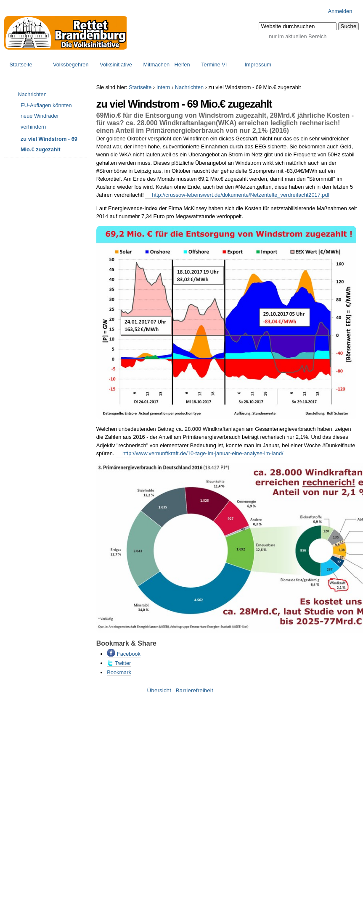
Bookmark (119, 672)
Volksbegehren (71, 64)
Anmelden (340, 11)
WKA (226, 123)
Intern (163, 87)
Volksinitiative (116, 64)
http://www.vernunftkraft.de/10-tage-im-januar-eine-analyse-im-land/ (203, 453)
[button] (348, 26)
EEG (260, 146)
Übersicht (159, 690)
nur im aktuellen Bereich (297, 36)
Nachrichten (189, 87)
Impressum (258, 64)
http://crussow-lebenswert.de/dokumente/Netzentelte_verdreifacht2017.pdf (240, 195)
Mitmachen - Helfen (166, 64)
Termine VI (214, 64)
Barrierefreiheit (194, 690)
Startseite (21, 64)
